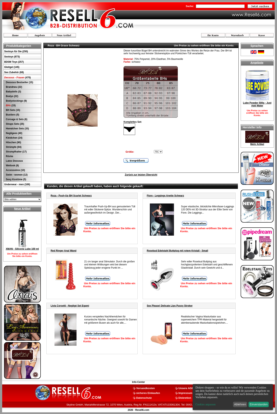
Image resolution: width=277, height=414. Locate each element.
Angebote (39, 35)
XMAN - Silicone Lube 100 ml (22, 248)
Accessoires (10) (15, 170)
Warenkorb (237, 35)
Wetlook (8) (12, 165)
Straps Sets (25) (14, 124)
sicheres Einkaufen (148, 392)
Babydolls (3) (13, 91)
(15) (10, 105)
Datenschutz (144, 397)
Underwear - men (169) (17, 184)
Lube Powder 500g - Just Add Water (257, 104)
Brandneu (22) (13, 87)
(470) (17, 77)
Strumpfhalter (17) (16, 151)
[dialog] (233, 397)
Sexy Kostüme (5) (15, 179)
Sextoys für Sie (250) (16, 51)
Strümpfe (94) (13, 147)
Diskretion (184, 397)
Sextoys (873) (12, 56)
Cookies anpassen (205, 404)
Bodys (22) (11, 96)
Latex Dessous (14, 160)
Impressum (185, 392)
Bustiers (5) (12, 114)
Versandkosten (145, 387)
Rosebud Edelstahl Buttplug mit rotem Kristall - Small (177, 250)
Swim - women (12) (16, 174)
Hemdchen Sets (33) (17, 128)
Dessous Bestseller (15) (19, 82)
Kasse (261, 35)
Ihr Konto (213, 35)
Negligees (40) (13, 133)
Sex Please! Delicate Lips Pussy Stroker (170, 305)
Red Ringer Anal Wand (63, 250)
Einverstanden (259, 404)
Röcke (9, 156)
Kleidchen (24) (13, 137)
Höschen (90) (13, 142)
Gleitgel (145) (11, 67)
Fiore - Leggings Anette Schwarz (165, 195)
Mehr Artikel (257, 144)
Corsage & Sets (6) (16, 119)
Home (15, 35)
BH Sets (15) (12, 110)
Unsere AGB (186, 387)
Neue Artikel (64, 35)
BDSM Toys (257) (14, 61)
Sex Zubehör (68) (14, 72)
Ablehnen (240, 404)
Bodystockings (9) (16, 100)
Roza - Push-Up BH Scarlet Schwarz (71, 195)
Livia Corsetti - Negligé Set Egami (70, 305)
